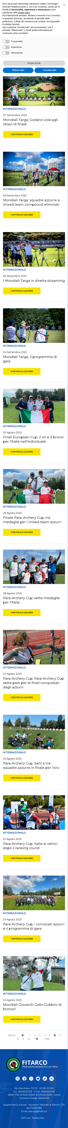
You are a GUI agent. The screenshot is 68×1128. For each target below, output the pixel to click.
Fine (47, 1039)
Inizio (11, 1035)
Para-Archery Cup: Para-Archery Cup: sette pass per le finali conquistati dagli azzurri (33, 683)
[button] (64, 4)
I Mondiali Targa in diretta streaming (34, 281)
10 (29, 1039)
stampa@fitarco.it (37, 1111)
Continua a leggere (22, 134)
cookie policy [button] (24, 12)
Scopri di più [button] (34, 63)
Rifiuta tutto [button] (18, 70)
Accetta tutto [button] (49, 70)
